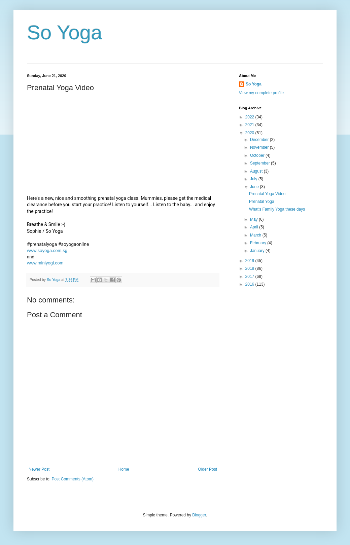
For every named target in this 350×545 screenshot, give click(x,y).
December (260, 139)
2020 (250, 133)
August (257, 171)
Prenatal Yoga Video (267, 193)
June (255, 186)
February (258, 243)
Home (123, 469)
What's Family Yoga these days (277, 209)
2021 (250, 124)
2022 (250, 117)
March (256, 235)
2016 (250, 284)
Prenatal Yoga (261, 201)
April (254, 227)
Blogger (199, 515)
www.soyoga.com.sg (47, 250)
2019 (250, 260)
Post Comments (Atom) (72, 479)
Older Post (207, 469)
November (260, 147)
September (260, 163)
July (254, 179)
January (258, 250)
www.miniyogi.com (45, 262)
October (258, 155)
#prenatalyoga (42, 244)
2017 (250, 276)
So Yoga (64, 32)
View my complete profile (261, 92)
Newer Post (39, 469)
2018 (250, 268)
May (254, 219)
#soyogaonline (73, 244)
